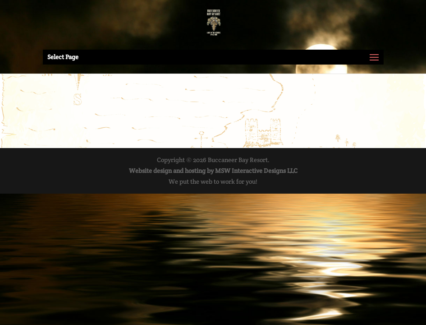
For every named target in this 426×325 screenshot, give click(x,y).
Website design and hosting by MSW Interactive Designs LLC (213, 171)
